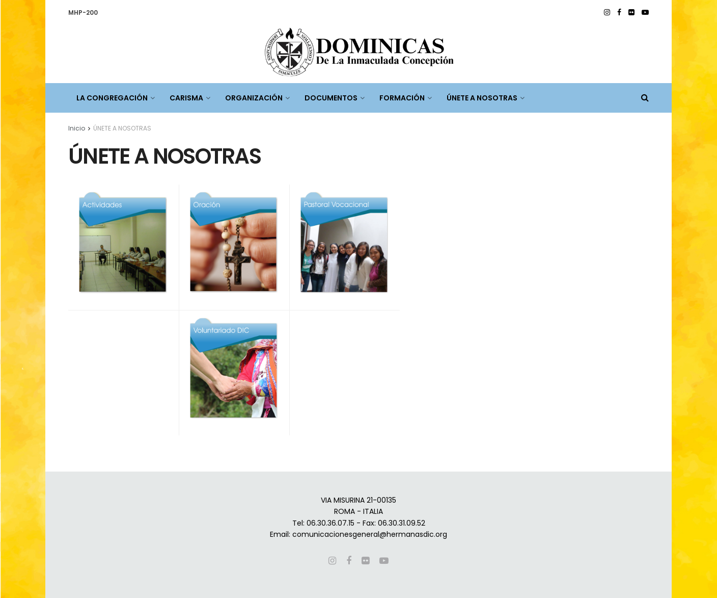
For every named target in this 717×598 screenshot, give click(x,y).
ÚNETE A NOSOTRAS (482, 98)
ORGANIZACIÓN (254, 98)
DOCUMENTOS (331, 98)
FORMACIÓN (402, 98)
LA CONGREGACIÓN (112, 98)
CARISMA (186, 98)
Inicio (76, 128)
